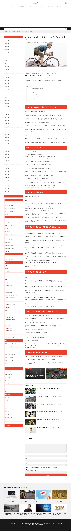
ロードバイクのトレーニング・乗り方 (12, 348)
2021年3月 (7, 49)
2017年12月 (7, 160)
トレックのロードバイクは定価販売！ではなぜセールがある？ (43, 500)
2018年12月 (7, 126)
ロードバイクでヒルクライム (11, 343)
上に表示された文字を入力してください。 (32, 470)
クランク (7, 397)
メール (26, 458)
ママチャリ (8, 253)
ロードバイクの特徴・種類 (10, 354)
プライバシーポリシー (59, 6)
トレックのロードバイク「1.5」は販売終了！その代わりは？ (11, 514)
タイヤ (7, 405)
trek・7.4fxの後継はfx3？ (31, 93)
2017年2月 (7, 188)
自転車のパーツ (42, 6)
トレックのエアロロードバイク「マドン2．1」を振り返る (43, 514)
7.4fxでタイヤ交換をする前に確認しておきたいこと (35, 95)
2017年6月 (7, 177)
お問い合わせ (35, 7)
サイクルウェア (8, 371)
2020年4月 (7, 80)
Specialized (8, 325)
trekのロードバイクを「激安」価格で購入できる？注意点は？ (27, 500)
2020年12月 (7, 57)
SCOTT (7, 310)
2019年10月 (7, 97)
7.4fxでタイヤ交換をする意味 (32, 97)
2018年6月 (7, 143)
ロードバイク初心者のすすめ (11, 365)
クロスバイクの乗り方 (10, 205)
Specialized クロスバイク (11, 328)
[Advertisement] (35, 17)
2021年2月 (7, 52)
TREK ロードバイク (43, 42)
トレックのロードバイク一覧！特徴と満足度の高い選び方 (49, 388)
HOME (6, 31)
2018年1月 (7, 157)
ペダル (7, 419)
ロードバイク (36, 6)
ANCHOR (7, 265)
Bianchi (7, 268)
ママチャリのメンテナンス (10, 256)
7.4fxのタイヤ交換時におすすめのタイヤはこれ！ (35, 99)
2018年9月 (7, 134)
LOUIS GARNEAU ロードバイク (12, 297)
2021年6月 (7, 40)
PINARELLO (8, 307)
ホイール (7, 422)
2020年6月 (7, 74)
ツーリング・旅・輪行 (10, 219)
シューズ (7, 380)
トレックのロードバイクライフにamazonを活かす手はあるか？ (10, 500)
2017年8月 (7, 171)
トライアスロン (8, 222)
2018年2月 (7, 154)
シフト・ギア (8, 402)
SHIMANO (8, 313)
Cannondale (8, 273)
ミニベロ (7, 228)
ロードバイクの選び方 (10, 357)
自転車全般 (52, 6)
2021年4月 (7, 46)
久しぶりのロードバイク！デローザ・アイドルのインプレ (49, 411)
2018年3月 (7, 151)
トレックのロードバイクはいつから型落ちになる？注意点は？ (27, 514)
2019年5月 (7, 111)
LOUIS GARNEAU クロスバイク (12, 295)
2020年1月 (7, 89)
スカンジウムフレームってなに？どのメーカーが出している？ (50, 427)
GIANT (7, 282)
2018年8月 (7, 137)
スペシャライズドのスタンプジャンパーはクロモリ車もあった (50, 396)
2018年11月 (7, 128)
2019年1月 (7, 123)
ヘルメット (8, 385)
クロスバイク (17, 6)
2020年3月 (7, 83)
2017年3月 (7, 185)
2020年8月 (7, 69)
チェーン (7, 408)
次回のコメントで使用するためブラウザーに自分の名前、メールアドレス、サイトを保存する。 (42, 467)
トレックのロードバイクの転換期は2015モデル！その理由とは (58, 500)
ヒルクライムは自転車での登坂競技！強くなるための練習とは (50, 404)
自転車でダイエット (9, 234)
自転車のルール (8, 236)
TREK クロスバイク (10, 335)
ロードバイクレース (9, 360)
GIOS (7, 289)
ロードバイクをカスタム (10, 363)
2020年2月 (7, 86)
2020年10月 (7, 63)
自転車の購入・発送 (9, 245)
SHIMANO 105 (9, 315)
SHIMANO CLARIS (10, 317)
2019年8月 (7, 103)
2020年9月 (7, 66)
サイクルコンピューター (10, 374)
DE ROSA (7, 279)
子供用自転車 (8, 231)
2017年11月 (7, 163)
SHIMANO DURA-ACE (11, 319)
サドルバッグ (8, 377)
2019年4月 (7, 114)
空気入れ (7, 391)
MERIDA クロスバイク (11, 302)
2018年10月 (7, 131)
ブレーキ (7, 414)
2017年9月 (7, 168)
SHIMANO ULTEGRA (10, 322)
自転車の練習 (8, 242)
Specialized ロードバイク (11, 330)
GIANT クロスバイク (10, 285)
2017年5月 (7, 180)
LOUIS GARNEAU (9, 292)
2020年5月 (7, 77)
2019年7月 (7, 106)
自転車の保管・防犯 (9, 239)
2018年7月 (7, 140)
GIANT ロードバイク (10, 286)
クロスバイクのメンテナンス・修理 (12, 202)
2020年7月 (7, 72)
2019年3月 (7, 117)
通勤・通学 (8, 251)
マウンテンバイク (9, 225)
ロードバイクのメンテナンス (11, 351)
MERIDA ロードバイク (11, 304)
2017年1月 (7, 191)
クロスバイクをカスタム (10, 214)
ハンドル (7, 411)
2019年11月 (7, 94)
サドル (7, 400)
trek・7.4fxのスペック (30, 90)
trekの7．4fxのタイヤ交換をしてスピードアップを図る (24, 31)
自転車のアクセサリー (10, 6)
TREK (14, 31)
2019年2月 (7, 120)
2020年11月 (7, 60)
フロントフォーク (9, 417)
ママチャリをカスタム (10, 259)
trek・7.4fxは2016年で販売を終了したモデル (34, 88)
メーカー (48, 6)
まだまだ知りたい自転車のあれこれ (27, 6)
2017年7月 (7, 174)
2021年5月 (7, 43)
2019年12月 (7, 91)
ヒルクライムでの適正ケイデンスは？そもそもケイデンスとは (50, 419)
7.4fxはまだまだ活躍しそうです (32, 101)
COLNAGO (8, 276)
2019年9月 (7, 100)
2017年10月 (7, 165)
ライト (7, 388)
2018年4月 (7, 148)
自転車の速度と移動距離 (10, 248)
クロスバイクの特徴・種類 (10, 208)
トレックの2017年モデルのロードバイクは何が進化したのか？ (59, 514)
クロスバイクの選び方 (10, 211)
